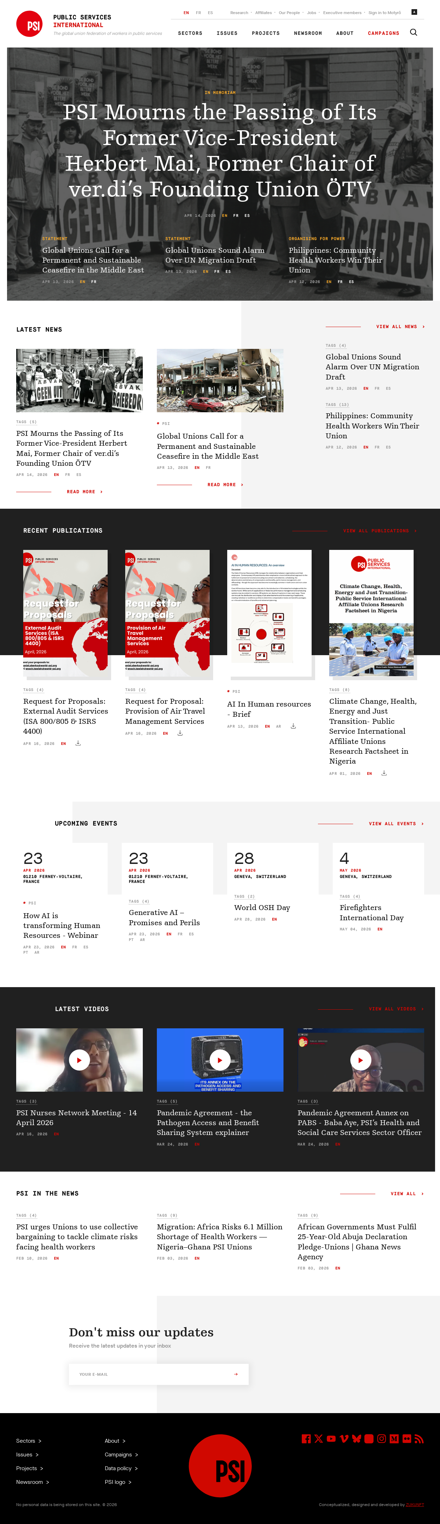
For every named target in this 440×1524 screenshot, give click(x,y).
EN (186, 12)
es (247, 216)
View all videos (392, 1009)
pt (25, 952)
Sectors (190, 33)
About (345, 33)
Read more (81, 492)
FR (198, 12)
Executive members (342, 12)
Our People (289, 12)
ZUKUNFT (415, 1504)
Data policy (119, 1468)
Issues (227, 33)
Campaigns (384, 33)
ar (278, 726)
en (224, 216)
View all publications (376, 531)
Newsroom (308, 33)
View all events (392, 824)
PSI (164, 424)
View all (403, 1194)
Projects (266, 33)
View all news (397, 327)
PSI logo (116, 1482)
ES (210, 12)
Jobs (311, 12)
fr (235, 216)
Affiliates (263, 12)
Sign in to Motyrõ (385, 12)
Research (239, 12)
